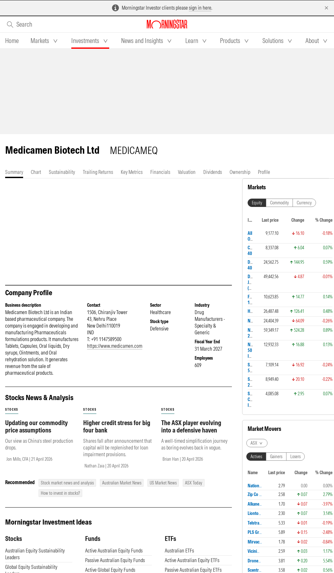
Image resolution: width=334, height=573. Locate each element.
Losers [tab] (295, 456)
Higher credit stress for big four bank (116, 426)
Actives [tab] (256, 456)
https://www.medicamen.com (114, 346)
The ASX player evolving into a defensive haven (191, 426)
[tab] (12, 41)
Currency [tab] (304, 203)
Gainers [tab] (276, 456)
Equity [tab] (257, 203)
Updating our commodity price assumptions (36, 426)
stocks (11, 409)
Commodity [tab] (279, 203)
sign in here (200, 7)
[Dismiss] (326, 7)
